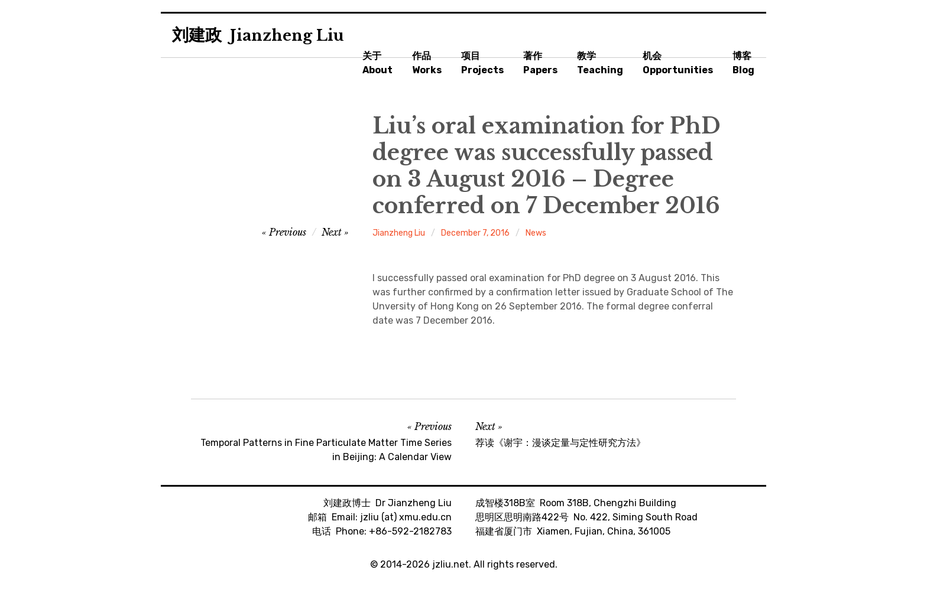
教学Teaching (600, 63)
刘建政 (258, 35)
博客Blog (743, 63)
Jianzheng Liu (398, 233)
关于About (377, 63)
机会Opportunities (678, 63)
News (536, 233)
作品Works (427, 63)
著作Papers (540, 63)
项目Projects (482, 63)
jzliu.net (450, 564)
